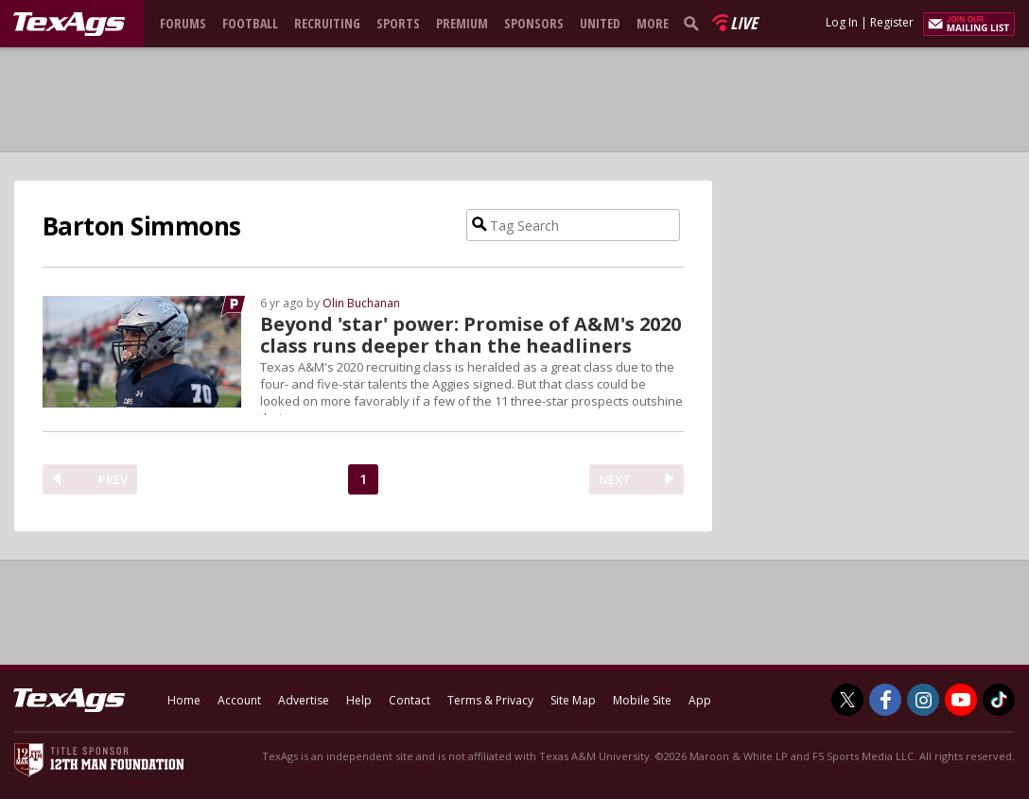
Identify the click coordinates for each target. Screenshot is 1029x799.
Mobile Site (642, 700)
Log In (842, 22)
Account (239, 700)
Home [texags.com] (184, 700)
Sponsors (534, 23)
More (653, 23)
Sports (398, 23)
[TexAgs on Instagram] (923, 700)
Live (744, 22)
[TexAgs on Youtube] (961, 700)
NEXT (615, 479)
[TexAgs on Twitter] (847, 700)
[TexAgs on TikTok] (999, 700)
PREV (113, 479)
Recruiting (327, 23)
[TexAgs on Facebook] (885, 700)
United (600, 23)
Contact (409, 700)
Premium (462, 23)
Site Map (573, 700)
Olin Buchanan (361, 303)
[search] (695, 22)
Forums (183, 23)
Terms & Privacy (490, 700)
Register (892, 22)
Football (250, 23)
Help (359, 700)
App (700, 700)
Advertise (303, 700)
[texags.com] (69, 24)
